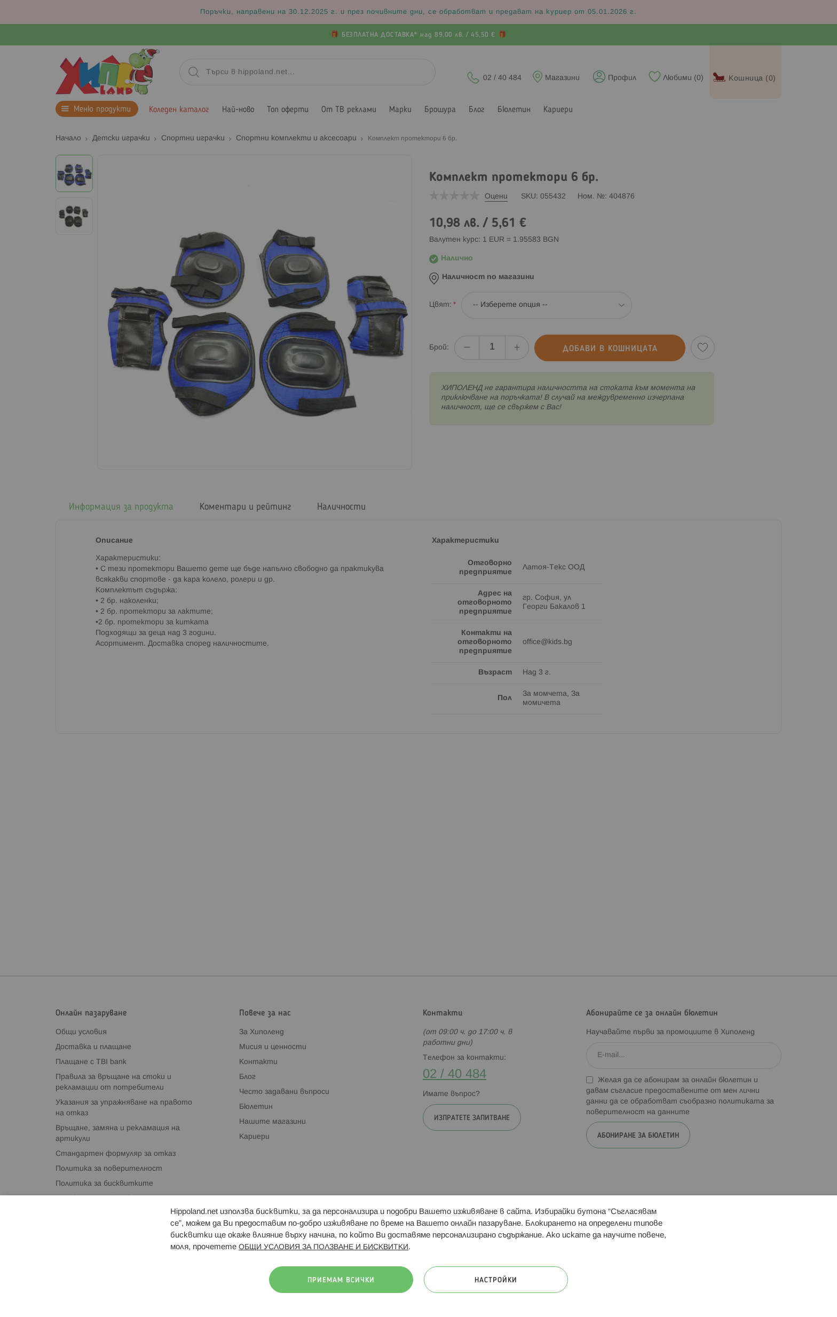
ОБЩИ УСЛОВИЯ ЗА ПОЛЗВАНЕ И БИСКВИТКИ (323, 1247)
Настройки (496, 1280)
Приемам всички (341, 1280)
